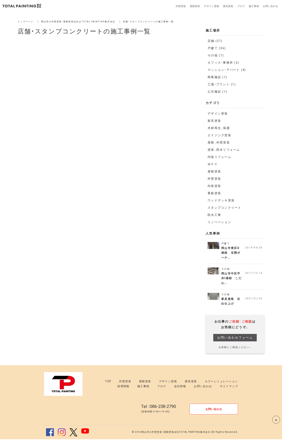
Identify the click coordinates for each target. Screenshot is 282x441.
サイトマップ (229, 388)
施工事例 (143, 388)
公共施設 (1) (217, 91)
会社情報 (180, 388)
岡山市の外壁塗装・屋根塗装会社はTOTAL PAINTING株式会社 (81, 21)
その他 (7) (216, 55)
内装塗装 (214, 186)
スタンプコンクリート (224, 207)
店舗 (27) (215, 41)
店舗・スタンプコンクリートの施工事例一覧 (156, 21)
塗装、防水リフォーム (224, 150)
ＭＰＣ (213, 164)
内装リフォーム (219, 157)
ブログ (161, 388)
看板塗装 (214, 193)
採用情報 (123, 388)
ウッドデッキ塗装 (221, 200)
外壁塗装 (214, 178)
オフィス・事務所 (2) (223, 62)
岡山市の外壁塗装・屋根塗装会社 (160, 434)
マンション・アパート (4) (227, 70)
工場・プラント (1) (222, 84)
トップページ (26, 21)
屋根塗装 (214, 171)
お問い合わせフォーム (235, 339)
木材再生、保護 (219, 128)
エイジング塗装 (219, 135)
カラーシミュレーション (221, 383)
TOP (108, 383)
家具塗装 (214, 121)
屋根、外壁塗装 (219, 142)
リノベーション (219, 222)
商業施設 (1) (217, 77)
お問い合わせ (203, 388)
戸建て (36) (217, 48)
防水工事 (214, 215)
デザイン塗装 (218, 113)
